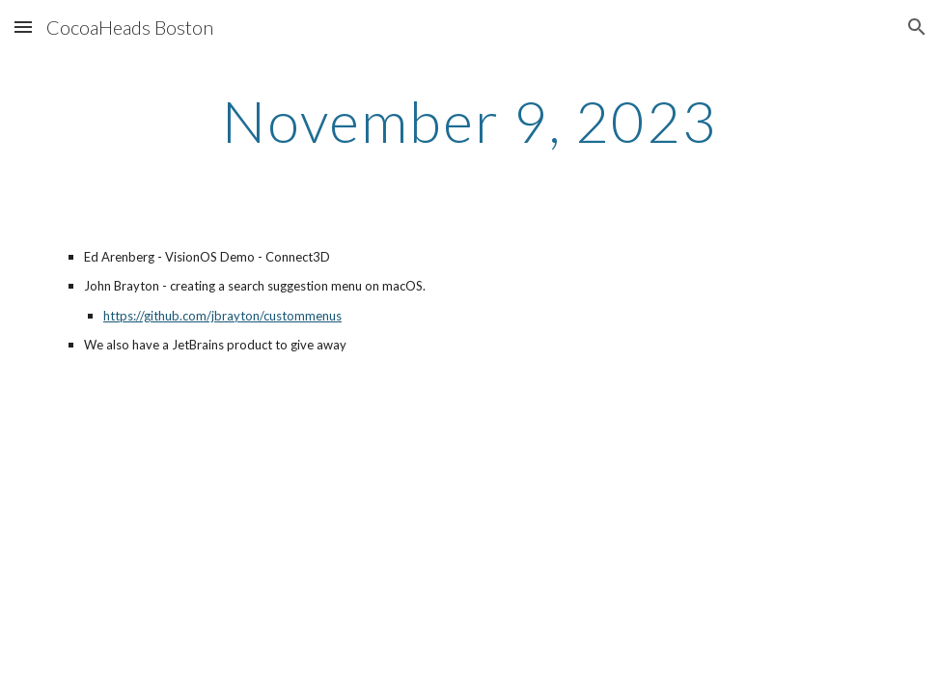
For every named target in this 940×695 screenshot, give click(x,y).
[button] (23, 26)
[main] (469, 120)
